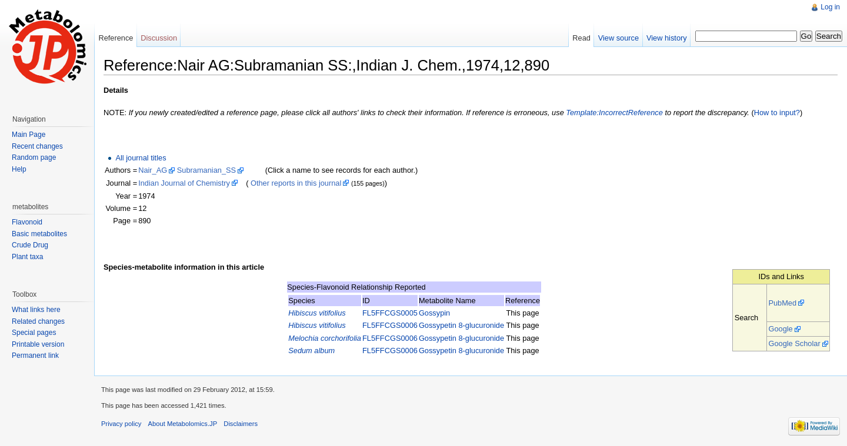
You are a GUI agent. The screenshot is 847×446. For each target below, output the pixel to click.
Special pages (34, 332)
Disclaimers (241, 423)
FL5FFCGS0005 (390, 312)
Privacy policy (121, 423)
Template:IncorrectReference (614, 112)
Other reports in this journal (296, 183)
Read (581, 37)
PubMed (782, 303)
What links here (36, 310)
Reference (115, 37)
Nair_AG (152, 170)
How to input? (777, 112)
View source (618, 37)
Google (780, 328)
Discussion (159, 37)
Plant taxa (27, 257)
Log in (830, 7)
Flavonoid (27, 222)
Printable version (38, 344)
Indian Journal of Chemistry (184, 183)
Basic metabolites (39, 234)
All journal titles (140, 157)
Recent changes (37, 146)
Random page (34, 157)
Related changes (38, 321)
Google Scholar (794, 343)
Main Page (28, 134)
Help (19, 169)
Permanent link (35, 355)
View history (666, 37)
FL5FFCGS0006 (390, 325)
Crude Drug (30, 245)
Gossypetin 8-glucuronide (461, 325)
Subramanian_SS (206, 170)
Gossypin (434, 312)
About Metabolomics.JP (183, 423)
